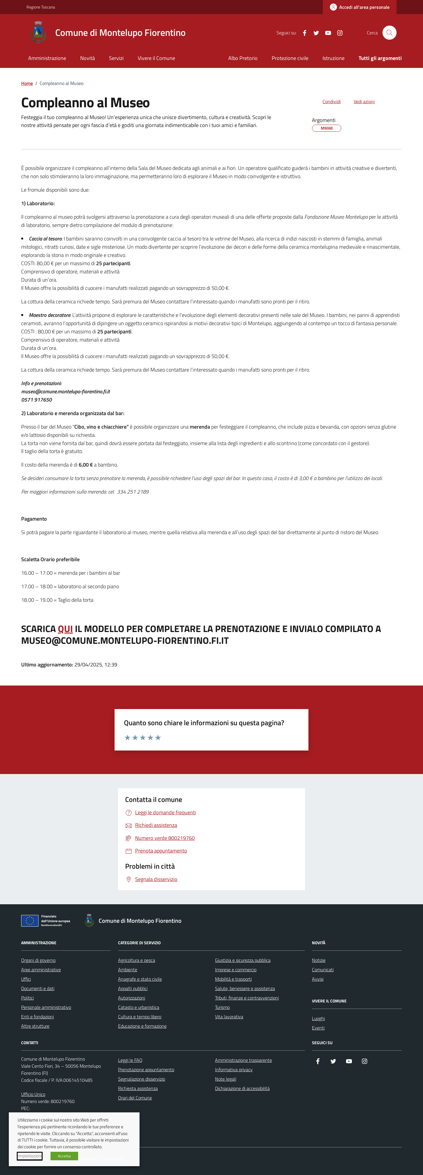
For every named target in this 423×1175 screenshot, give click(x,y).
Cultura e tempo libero (139, 1016)
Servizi (116, 58)
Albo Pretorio (243, 58)
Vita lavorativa (229, 1016)
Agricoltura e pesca (136, 960)
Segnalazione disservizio (141, 1078)
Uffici (26, 978)
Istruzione (334, 58)
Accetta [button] (64, 1156)
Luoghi (318, 1018)
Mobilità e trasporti (233, 978)
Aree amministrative (41, 969)
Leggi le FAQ (130, 1060)
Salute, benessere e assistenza (245, 988)
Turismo (222, 1007)
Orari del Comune (135, 1097)
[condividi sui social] (327, 101)
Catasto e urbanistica (138, 1007)
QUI (65, 629)
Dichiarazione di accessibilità (242, 1088)
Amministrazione (47, 58)
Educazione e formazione (142, 1025)
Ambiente (127, 969)
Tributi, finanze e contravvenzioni (247, 997)
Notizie (318, 960)
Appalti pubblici (132, 988)
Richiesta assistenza (138, 1088)
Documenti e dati (37, 988)
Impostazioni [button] (30, 1156)
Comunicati (323, 969)
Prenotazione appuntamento (146, 1069)
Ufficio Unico (33, 1094)
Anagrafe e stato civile (140, 978)
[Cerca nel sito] (389, 33)
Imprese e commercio (235, 969)
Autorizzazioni (131, 997)
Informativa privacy (234, 1069)
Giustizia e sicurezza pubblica (243, 960)
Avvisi (317, 978)
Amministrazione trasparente (243, 1060)
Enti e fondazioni (37, 1016)
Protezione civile (290, 58)
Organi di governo (38, 960)
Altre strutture (35, 1025)
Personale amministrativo (46, 1007)
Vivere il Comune (156, 58)
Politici (27, 997)
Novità (87, 58)
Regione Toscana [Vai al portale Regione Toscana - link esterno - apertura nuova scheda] (40, 7)
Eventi (318, 1027)
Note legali (225, 1078)
